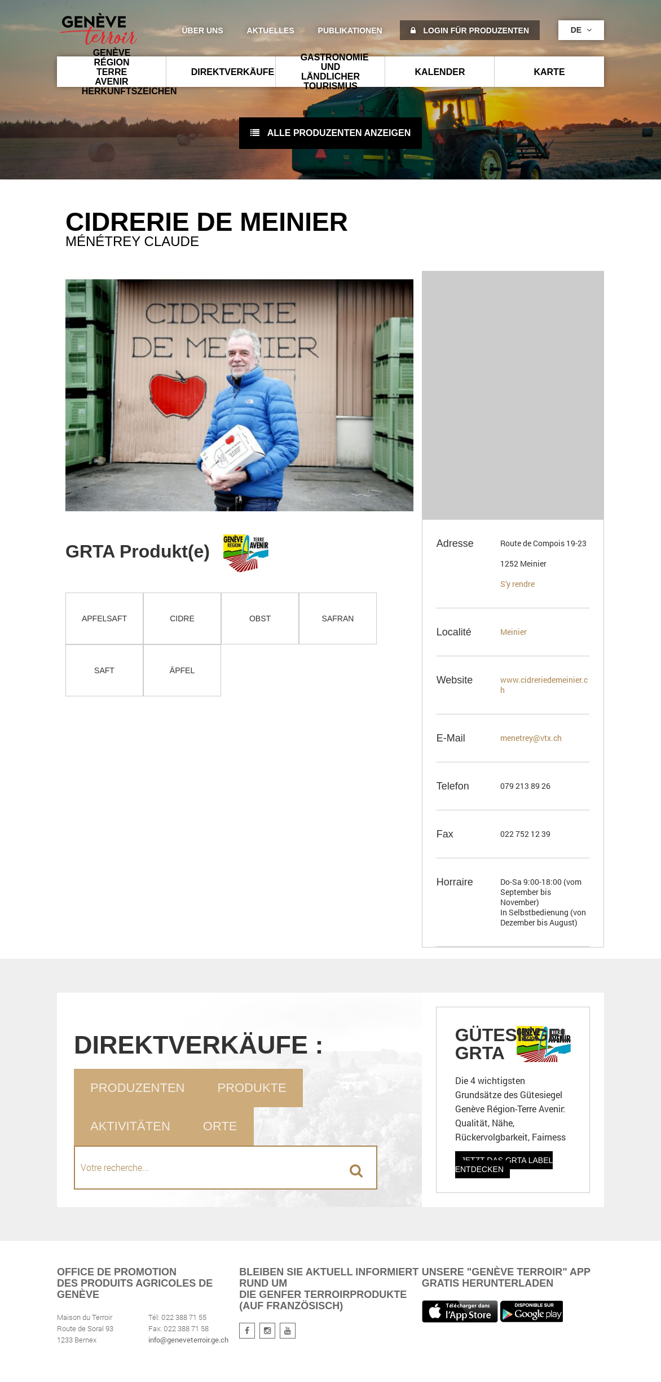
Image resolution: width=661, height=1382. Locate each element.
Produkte (251, 1088)
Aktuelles (270, 30)
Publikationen (350, 30)
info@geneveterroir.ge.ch (188, 1340)
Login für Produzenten (470, 30)
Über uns (202, 30)
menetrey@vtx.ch (531, 737)
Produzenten (137, 1088)
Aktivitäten (130, 1126)
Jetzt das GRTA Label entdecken (504, 1165)
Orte (220, 1126)
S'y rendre (517, 583)
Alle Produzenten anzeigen (330, 133)
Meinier (513, 631)
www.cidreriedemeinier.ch (544, 684)
